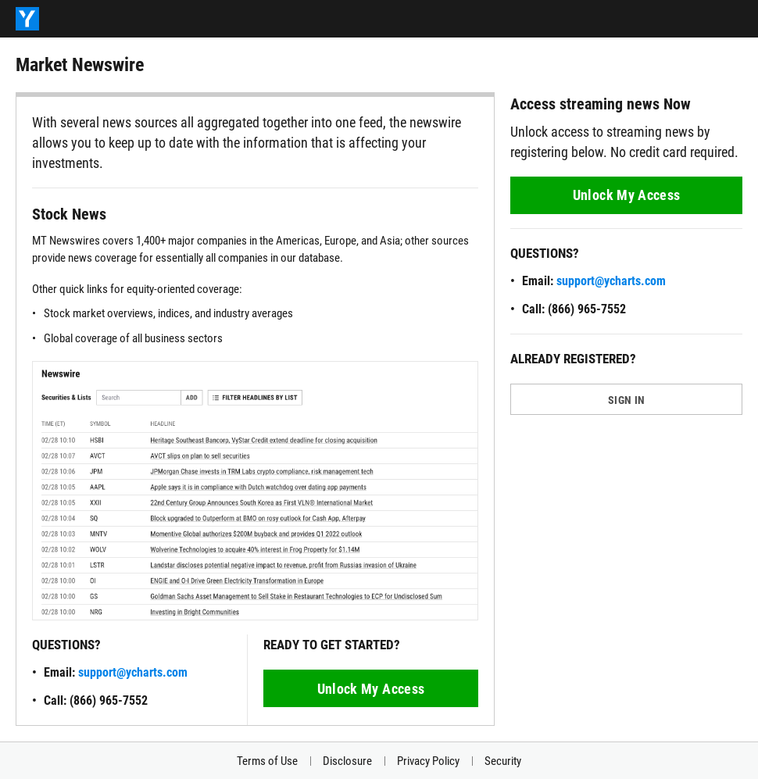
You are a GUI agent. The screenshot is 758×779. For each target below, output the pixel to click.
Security (502, 761)
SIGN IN (626, 400)
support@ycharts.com (133, 672)
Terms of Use (267, 761)
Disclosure (347, 761)
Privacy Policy (428, 761)
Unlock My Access (371, 689)
